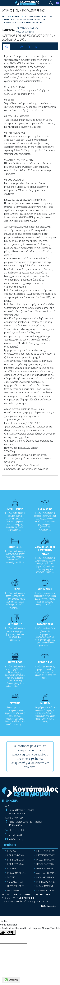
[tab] (6, 47)
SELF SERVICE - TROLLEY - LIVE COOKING (47, 890)
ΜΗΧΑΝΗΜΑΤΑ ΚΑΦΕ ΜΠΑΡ (47, 886)
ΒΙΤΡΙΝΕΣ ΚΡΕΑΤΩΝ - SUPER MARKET (18, 859)
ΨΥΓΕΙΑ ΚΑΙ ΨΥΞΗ (15, 881)
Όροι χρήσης (8, 901)
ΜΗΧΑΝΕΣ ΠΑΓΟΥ (14, 890)
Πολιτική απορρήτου (27, 901)
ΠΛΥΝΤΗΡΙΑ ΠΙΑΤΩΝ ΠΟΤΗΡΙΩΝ (47, 864)
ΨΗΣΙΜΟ (11, 877)
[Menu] (3, 3)
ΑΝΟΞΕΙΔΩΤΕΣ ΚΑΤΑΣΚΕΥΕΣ (47, 873)
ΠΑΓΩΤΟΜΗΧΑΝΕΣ (15, 886)
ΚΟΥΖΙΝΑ (11, 851)
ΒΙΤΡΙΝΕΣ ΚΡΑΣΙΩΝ (15, 855)
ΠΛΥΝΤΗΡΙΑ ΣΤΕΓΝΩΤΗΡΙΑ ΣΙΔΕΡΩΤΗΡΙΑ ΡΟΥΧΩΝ (47, 868)
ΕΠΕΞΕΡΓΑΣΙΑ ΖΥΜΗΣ (45, 855)
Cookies (45, 901)
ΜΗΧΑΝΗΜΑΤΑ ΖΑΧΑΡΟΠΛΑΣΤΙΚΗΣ (47, 859)
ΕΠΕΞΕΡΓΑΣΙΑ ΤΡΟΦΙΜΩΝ (47, 851)
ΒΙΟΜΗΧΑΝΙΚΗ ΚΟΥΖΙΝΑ (47, 877)
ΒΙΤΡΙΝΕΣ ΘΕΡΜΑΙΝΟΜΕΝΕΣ (47, 881)
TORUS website (48, 906)
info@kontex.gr (16, 839)
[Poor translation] (10, 932)
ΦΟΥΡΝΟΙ (12, 868)
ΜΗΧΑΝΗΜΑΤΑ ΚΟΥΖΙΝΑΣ (18, 873)
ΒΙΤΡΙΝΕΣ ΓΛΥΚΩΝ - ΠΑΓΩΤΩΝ (18, 864)
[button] (51, 3)
